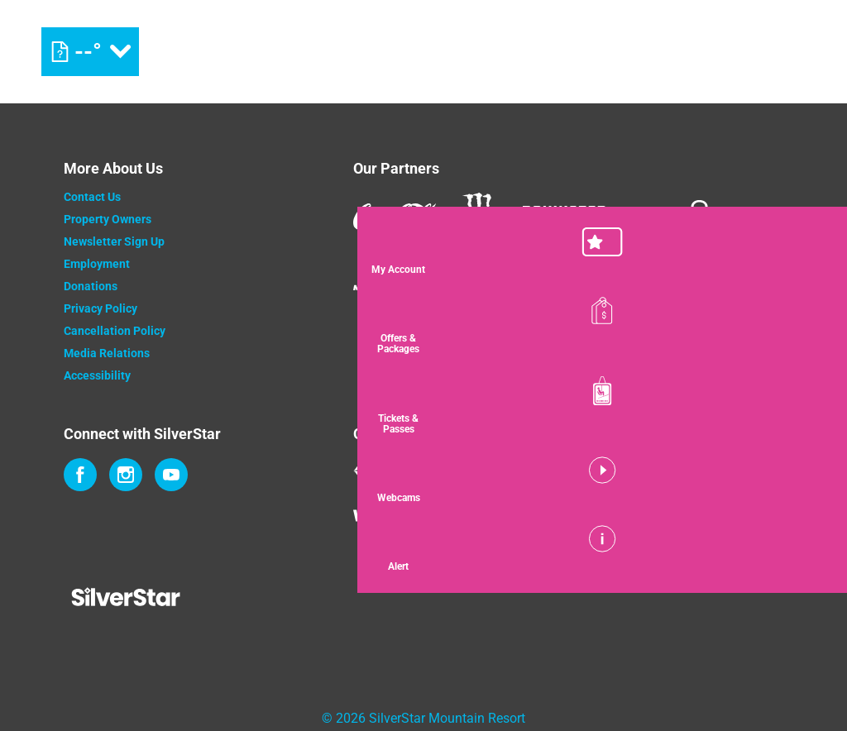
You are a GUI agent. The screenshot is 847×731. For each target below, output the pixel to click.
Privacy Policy (100, 308)
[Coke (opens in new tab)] (394, 216)
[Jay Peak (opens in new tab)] (571, 470)
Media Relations (107, 353)
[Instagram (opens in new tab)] (125, 474)
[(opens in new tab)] (735, 52)
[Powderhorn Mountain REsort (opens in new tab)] (546, 511)
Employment (97, 263)
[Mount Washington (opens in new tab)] (433, 470)
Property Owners (107, 219)
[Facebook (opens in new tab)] (80, 474)
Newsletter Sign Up (114, 241)
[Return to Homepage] (423, 52)
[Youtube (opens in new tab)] (171, 474)
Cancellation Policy (114, 330)
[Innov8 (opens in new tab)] (667, 216)
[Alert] (806, 548)
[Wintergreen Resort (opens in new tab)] (419, 511)
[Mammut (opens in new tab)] (376, 274)
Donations (90, 286)
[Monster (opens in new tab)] (479, 217)
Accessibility (97, 375)
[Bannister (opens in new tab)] (564, 216)
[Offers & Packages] (806, 325)
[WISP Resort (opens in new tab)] (663, 470)
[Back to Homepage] (188, 598)
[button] (806, 251)
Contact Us (92, 196)
